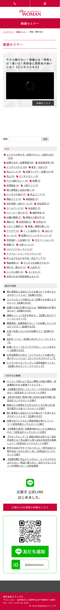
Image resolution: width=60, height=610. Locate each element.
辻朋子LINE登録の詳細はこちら (30, 507)
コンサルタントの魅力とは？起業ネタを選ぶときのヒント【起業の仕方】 (31, 301)
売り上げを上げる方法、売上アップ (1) (26, 258)
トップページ (8, 31)
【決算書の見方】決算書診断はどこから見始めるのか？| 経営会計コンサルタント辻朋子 (31, 430)
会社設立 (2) (34, 208)
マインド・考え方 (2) (17, 212)
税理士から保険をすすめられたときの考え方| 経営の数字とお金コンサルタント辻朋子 (31, 406)
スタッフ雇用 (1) (15, 226)
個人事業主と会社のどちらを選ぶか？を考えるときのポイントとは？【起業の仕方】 (31, 293)
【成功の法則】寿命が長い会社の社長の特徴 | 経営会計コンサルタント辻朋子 (31, 398)
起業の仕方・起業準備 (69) (20, 162)
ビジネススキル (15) (17, 167)
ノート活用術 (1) (31, 230)
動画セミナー (21, 31)
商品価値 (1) (13, 262)
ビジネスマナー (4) (28, 176)
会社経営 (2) (43, 203)
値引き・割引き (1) (16, 267)
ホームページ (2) (15, 208)
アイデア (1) (13, 230)
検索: (5, 138)
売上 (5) (10, 176)
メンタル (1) (34, 271)
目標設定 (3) (13, 185)
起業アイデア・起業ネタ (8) (40, 171)
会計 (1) (49, 230)
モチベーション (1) (44, 240)
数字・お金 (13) (39, 167)
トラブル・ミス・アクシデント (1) (24, 253)
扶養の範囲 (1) (14, 217)
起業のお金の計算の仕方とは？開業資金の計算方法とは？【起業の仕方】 (31, 309)
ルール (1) (12, 235)
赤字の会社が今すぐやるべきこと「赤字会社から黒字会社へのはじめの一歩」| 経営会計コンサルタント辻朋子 (31, 451)
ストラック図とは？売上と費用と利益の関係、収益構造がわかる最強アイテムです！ (31, 383)
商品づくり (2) (14, 199)
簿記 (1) (10, 221)
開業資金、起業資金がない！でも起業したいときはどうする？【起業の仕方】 (31, 324)
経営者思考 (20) (46, 162)
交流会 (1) (41, 221)
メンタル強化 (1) (15, 271)
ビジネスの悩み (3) (16, 194)
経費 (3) (36, 180)
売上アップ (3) (37, 194)
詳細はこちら (43, 103)
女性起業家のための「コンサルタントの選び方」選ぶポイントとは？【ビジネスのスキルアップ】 (31, 356)
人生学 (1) (35, 267)
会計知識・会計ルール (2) (19, 203)
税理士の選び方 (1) (35, 217)
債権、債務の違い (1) (38, 226)
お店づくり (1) (26, 244)
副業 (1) (10, 244)
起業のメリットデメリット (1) (36, 235)
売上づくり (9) (14, 171)
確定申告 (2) (38, 212)
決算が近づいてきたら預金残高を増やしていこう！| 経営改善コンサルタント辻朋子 (30, 422)
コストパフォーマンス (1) (19, 249)
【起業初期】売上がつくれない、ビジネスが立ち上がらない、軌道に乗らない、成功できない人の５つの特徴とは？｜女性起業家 (31, 462)
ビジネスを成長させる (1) (36, 262)
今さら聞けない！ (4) (17, 180)
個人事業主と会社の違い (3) (21, 189)
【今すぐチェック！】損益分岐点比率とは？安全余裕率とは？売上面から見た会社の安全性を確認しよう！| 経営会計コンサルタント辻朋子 (31, 440)
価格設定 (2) (32, 199)
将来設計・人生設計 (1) (18, 240)
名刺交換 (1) (25, 221)
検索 (45, 139)
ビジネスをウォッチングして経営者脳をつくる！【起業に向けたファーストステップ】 (31, 364)
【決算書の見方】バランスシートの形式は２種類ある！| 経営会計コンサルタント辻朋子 (31, 390)
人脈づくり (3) (31, 185)
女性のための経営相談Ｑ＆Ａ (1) (23, 276)
